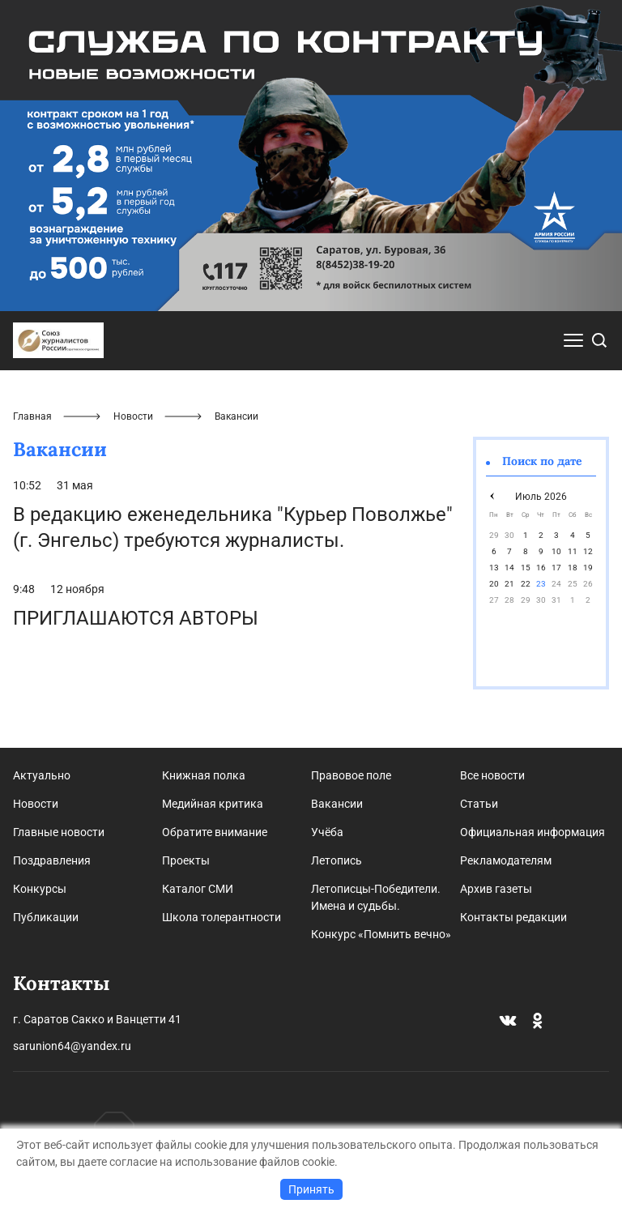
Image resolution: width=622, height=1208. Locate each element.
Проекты (186, 860)
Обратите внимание (214, 832)
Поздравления (52, 860)
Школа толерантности (221, 917)
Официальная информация (532, 832)
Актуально (41, 775)
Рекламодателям (506, 860)
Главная (32, 416)
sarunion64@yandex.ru (72, 1045)
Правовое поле (351, 775)
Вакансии (337, 803)
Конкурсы (39, 888)
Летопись (336, 860)
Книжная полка (203, 775)
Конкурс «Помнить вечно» (381, 934)
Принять (311, 1189)
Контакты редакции (513, 917)
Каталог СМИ (197, 888)
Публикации (46, 917)
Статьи (479, 803)
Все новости (492, 775)
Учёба (327, 832)
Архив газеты (496, 888)
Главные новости (58, 832)
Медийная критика (212, 803)
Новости (133, 416)
